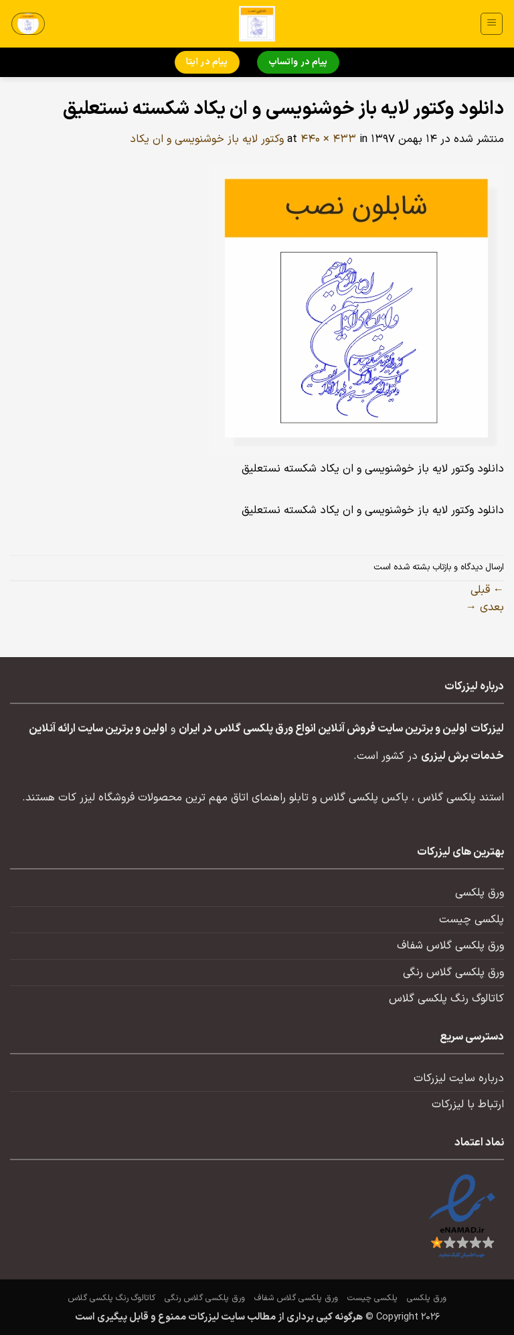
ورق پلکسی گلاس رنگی (453, 973)
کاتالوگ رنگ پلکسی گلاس (446, 999)
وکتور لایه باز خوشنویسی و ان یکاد (207, 139)
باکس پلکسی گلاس (364, 798)
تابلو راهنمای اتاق (270, 798)
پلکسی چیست (471, 920)
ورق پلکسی (479, 893)
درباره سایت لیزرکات (459, 1078)
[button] (492, 24)
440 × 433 (328, 139)
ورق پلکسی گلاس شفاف (450, 946)
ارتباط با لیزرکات (468, 1105)
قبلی (487, 590)
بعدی (485, 608)
